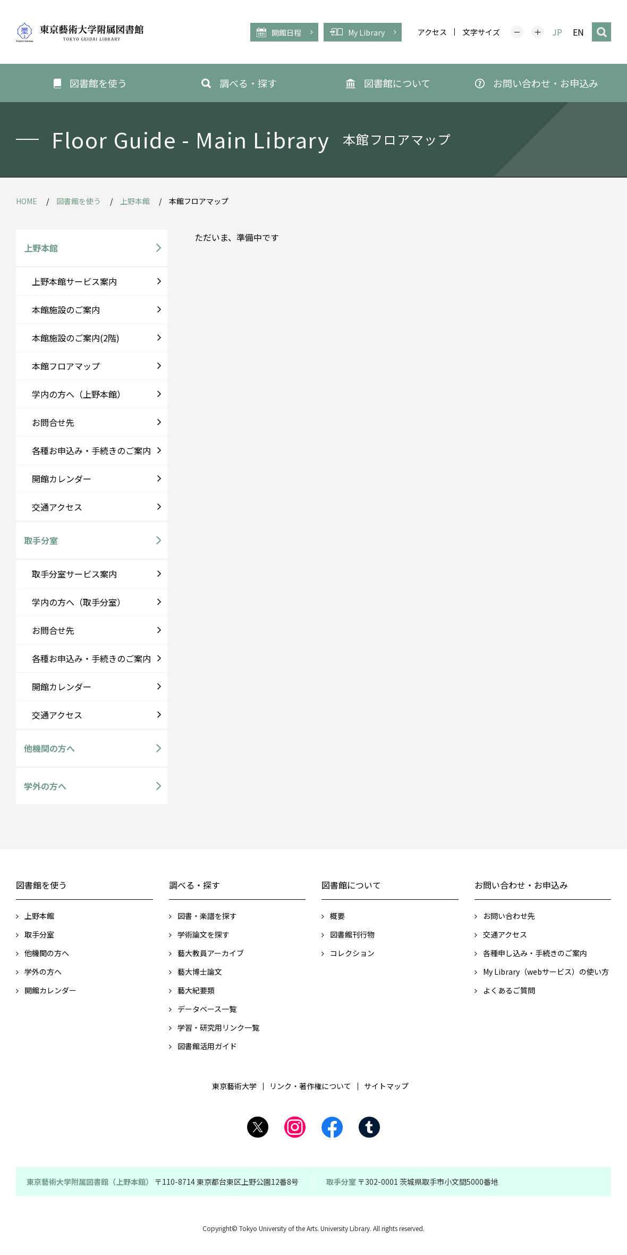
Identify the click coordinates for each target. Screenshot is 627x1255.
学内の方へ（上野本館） (78, 394)
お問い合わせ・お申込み (521, 884)
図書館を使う (41, 884)
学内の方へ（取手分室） (78, 602)
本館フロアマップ (66, 365)
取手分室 (41, 540)
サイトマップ (386, 1086)
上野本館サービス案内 (74, 281)
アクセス (432, 32)
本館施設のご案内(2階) (76, 337)
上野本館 (41, 247)
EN (578, 32)
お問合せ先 (53, 422)
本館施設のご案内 (66, 309)
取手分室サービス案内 (74, 573)
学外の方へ (45, 786)
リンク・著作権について (310, 1086)
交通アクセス (57, 506)
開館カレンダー (61, 478)
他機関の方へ (49, 748)
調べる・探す (194, 884)
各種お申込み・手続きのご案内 (91, 450)
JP (557, 32)
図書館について (351, 884)
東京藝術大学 (234, 1086)
